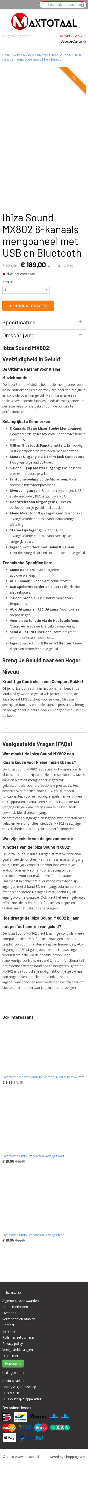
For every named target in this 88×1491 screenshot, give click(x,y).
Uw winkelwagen (72, 36)
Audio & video (24, 55)
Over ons (9, 1313)
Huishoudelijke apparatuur (22, 1399)
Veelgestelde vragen (17, 1349)
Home (6, 55)
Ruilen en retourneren (18, 1337)
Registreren (23, 36)
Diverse (42, 55)
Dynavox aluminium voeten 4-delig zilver (33, 1235)
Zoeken (81, 4)
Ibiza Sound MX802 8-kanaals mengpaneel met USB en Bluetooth (42, 57)
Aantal (7, 282)
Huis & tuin (10, 1393)
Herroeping (13, 1363)
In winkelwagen (30, 305)
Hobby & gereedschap (19, 1387)
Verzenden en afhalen (18, 1319)
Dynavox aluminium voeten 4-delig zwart (33, 1156)
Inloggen (8, 36)
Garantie (8, 1331)
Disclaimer (10, 1355)
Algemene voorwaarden (20, 1300)
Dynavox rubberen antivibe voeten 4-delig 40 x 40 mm (43, 1077)
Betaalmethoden (15, 1306)
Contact (8, 1325)
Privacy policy (12, 1343)
